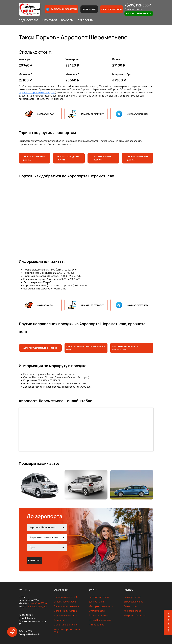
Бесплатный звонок (139, 13)
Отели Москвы (97, 610)
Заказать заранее (98, 615)
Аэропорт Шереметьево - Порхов (37, 92)
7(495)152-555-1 (138, 5)
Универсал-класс (133, 601)
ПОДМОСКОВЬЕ (28, 20)
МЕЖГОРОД (49, 20)
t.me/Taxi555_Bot (37, 606)
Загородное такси (99, 597)
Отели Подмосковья (100, 620)
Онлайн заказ (89, 9)
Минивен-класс (132, 610)
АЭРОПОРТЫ (85, 20)
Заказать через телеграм (61, 9)
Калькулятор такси (111, 9)
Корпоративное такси (65, 615)
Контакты (59, 620)
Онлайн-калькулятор (65, 610)
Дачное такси (96, 601)
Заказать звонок (133, 9)
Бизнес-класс (131, 606)
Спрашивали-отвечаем (66, 606)
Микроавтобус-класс (135, 615)
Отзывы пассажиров (65, 601)
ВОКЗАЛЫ (67, 20)
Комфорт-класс (132, 597)
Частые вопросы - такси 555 (67, 631)
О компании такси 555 (66, 597)
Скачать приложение (65, 624)
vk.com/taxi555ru (37, 603)
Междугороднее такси (101, 606)
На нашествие (96, 624)
